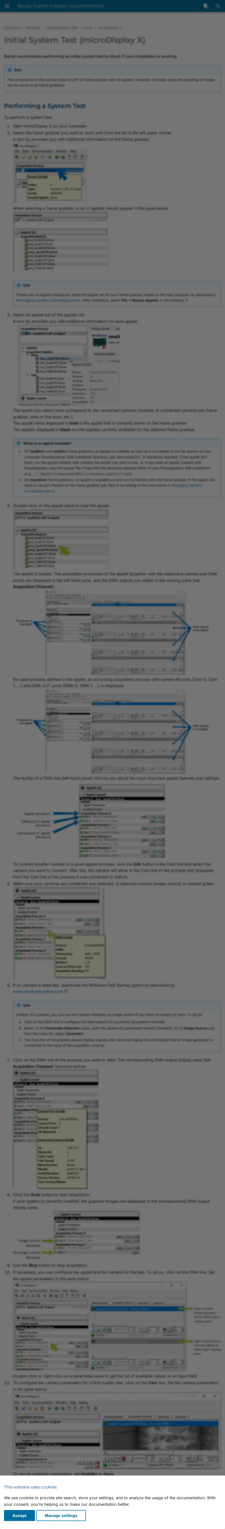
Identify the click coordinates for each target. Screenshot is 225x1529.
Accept (19, 1515)
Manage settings (61, 1515)
